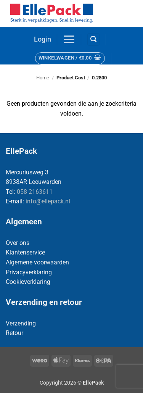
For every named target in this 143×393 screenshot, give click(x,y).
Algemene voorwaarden (37, 262)
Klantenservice (25, 252)
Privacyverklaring (29, 272)
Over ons (17, 242)
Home (42, 78)
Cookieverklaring (28, 281)
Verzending (21, 323)
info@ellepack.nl (48, 201)
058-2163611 (35, 191)
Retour (14, 333)
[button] (42, 39)
